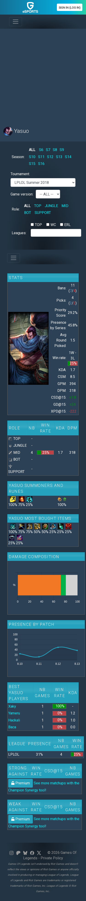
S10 (32, 157)
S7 (48, 150)
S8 (55, 150)
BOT (27, 212)
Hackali (14, 720)
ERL (67, 225)
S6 (41, 150)
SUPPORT (43, 212)
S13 (59, 157)
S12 (50, 157)
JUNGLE (51, 206)
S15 (32, 164)
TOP (37, 206)
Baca (12, 727)
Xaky (12, 706)
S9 (62, 150)
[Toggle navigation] (15, 21)
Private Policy (52, 858)
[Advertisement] (43, 75)
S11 (41, 157)
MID (64, 206)
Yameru (14, 713)
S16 (41, 164)
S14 (68, 157)
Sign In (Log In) (69, 7)
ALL (32, 150)
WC (53, 225)
